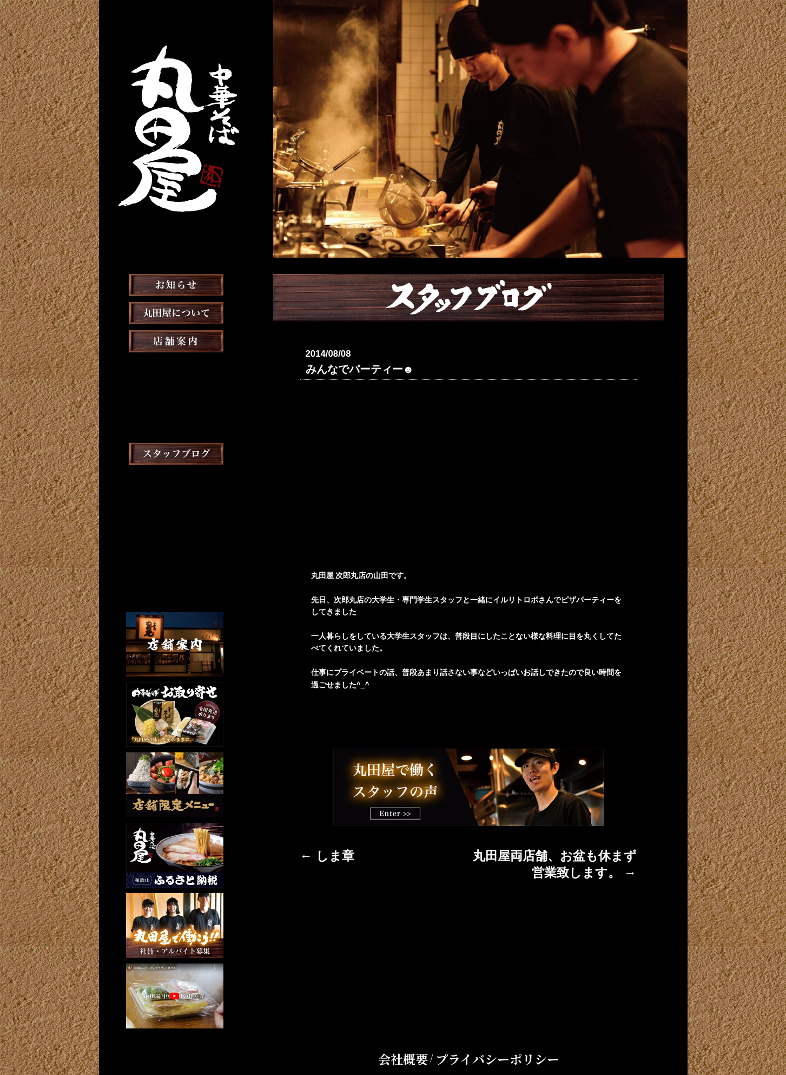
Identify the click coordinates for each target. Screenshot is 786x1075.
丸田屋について (174, 340)
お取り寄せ (175, 424)
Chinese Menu (174, 579)
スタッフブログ (174, 480)
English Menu (175, 561)
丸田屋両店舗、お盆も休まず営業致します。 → (556, 852)
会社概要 (427, 1039)
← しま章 (316, 852)
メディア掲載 (174, 452)
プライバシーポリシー (488, 1039)
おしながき (175, 396)
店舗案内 (175, 368)
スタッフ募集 (174, 508)
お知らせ (175, 311)
